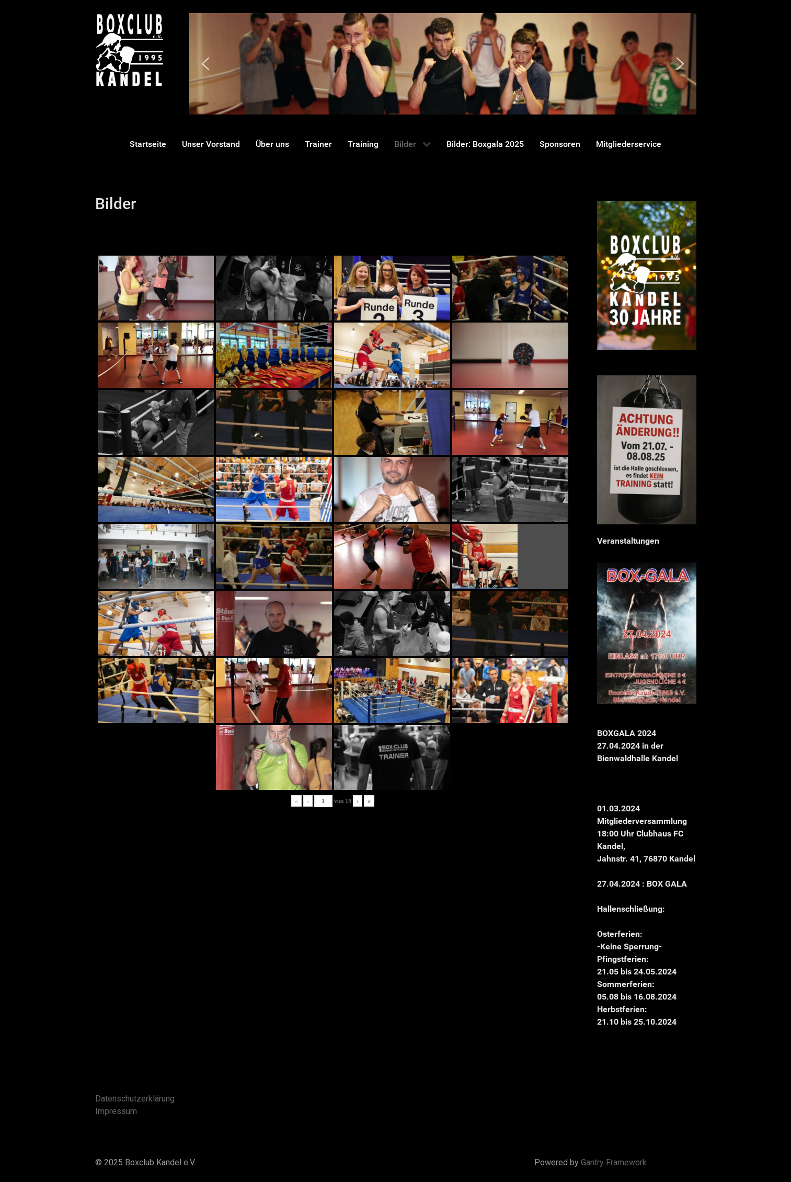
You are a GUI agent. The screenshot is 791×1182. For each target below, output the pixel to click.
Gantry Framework (614, 1162)
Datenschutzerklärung (135, 1099)
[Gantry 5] (129, 50)
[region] (442, 63)
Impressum (116, 1111)
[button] (205, 63)
